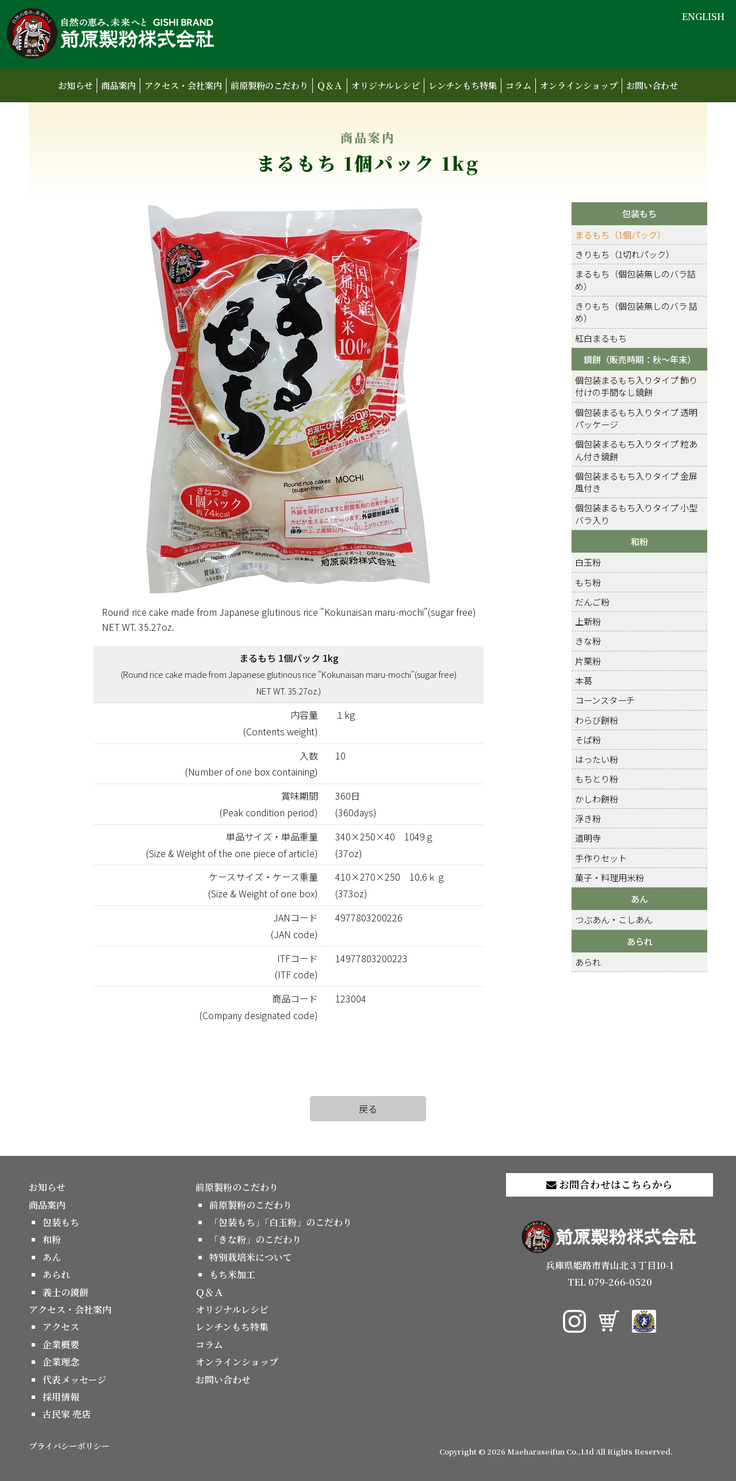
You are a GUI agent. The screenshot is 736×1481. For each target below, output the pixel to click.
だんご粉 (592, 601)
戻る (368, 1109)
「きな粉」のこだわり (255, 1239)
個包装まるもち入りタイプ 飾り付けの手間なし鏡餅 (636, 385)
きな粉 (588, 640)
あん (639, 898)
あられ (640, 941)
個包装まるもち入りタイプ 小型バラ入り (636, 513)
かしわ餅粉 (596, 798)
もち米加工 (232, 1274)
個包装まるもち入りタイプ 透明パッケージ (636, 418)
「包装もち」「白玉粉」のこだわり (280, 1222)
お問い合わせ (652, 85)
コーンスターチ (605, 699)
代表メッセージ (74, 1379)
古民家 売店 (67, 1414)
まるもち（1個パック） (620, 234)
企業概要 (61, 1344)
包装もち (639, 213)
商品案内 (118, 85)
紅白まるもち (601, 337)
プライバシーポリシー (69, 1446)
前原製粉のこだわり (269, 85)
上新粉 (588, 621)
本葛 (583, 680)
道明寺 (588, 837)
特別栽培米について (250, 1257)
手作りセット (601, 857)
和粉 (639, 541)
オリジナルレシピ (385, 85)
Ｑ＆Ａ (330, 85)
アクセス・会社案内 (183, 85)
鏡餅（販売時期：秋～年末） (640, 359)
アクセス (61, 1326)
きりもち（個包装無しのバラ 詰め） (636, 311)
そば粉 (588, 739)
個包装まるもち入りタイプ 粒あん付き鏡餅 (636, 449)
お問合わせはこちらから (609, 1184)
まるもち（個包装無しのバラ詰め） (635, 279)
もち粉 (588, 582)
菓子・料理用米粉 (609, 877)
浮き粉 (588, 818)
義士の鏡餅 (66, 1292)
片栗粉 (588, 660)
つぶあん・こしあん (614, 919)
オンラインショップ (579, 85)
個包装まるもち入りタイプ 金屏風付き (636, 481)
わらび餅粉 (596, 719)
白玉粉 (588, 562)
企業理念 (61, 1361)
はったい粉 (596, 759)
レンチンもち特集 (462, 85)
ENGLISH (703, 16)
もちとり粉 (596, 778)
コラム (518, 85)
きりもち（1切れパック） (624, 254)
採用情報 (61, 1396)
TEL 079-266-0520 (610, 1282)
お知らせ (75, 85)
